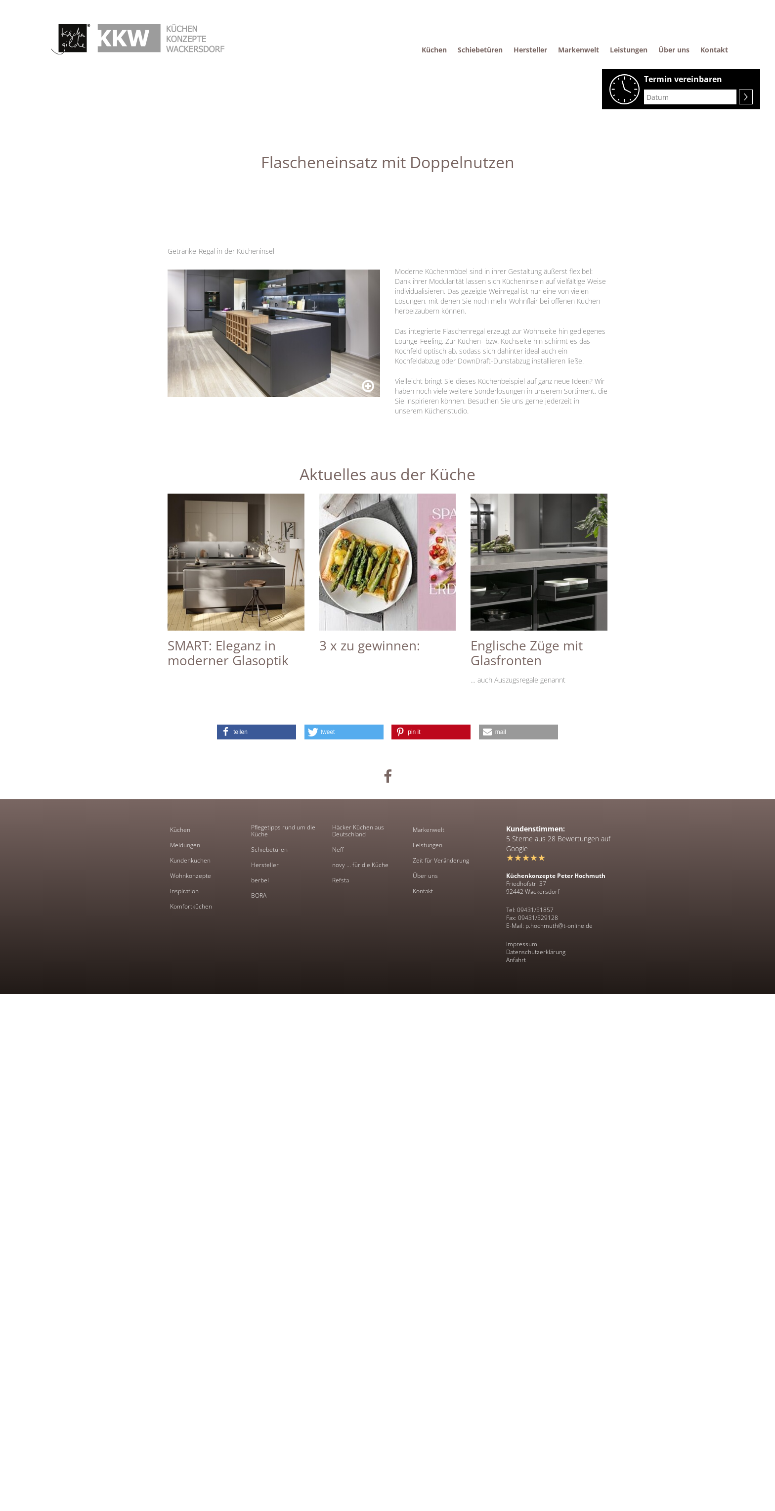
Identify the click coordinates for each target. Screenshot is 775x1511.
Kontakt (423, 1408)
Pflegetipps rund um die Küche (283, 1348)
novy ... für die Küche (360, 1381)
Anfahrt (516, 1476)
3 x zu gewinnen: (369, 1162)
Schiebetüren (269, 1366)
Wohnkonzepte (190, 1392)
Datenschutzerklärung (535, 1469)
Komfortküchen (191, 1423)
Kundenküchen (190, 1377)
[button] (256, 1248)
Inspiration (184, 1408)
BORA (258, 1412)
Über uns (425, 1392)
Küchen (180, 1346)
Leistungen (427, 1362)
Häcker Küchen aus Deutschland (358, 1348)
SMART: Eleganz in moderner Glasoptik (228, 1169)
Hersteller (265, 1381)
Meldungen (185, 1362)
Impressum (521, 1461)
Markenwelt (428, 1346)
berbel (260, 1397)
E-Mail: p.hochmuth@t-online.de (549, 1442)
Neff (338, 1366)
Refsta (340, 1397)
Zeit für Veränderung (441, 1377)
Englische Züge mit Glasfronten (527, 1169)
